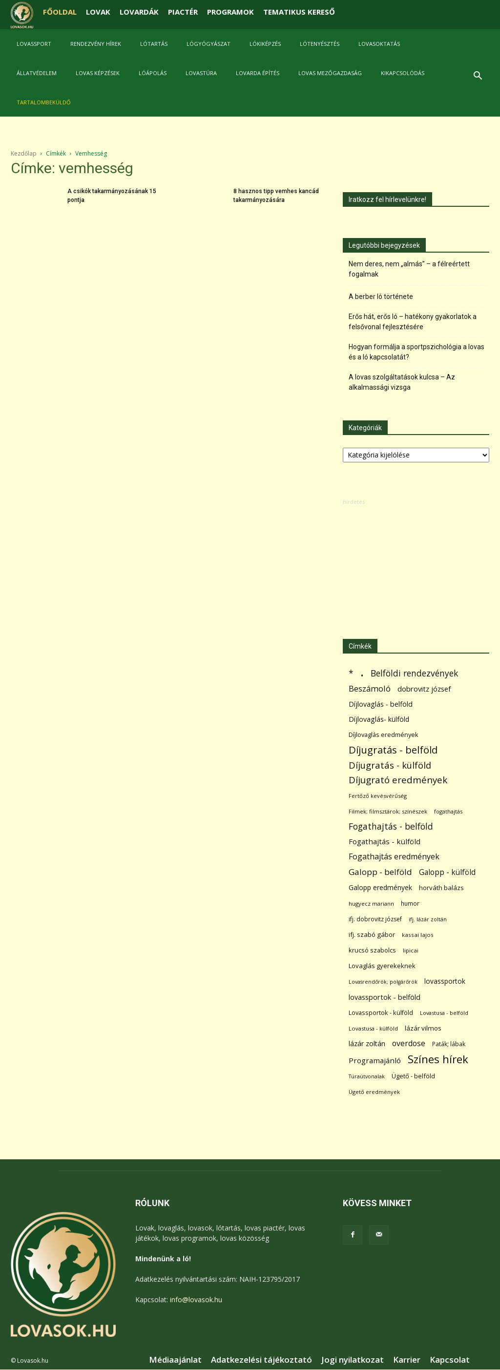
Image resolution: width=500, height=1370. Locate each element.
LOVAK (98, 12)
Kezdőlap (24, 153)
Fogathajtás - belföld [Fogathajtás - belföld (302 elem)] (391, 826)
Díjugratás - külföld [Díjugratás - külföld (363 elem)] (390, 765)
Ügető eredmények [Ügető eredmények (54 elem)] (374, 1091)
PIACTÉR (183, 12)
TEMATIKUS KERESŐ (299, 12)
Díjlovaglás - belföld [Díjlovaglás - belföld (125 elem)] (381, 704)
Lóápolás (153, 73)
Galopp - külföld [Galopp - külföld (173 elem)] (447, 872)
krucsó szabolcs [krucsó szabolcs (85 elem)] (372, 950)
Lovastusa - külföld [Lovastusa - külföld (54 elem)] (373, 1028)
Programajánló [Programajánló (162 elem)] (375, 1060)
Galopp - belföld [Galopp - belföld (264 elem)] (380, 872)
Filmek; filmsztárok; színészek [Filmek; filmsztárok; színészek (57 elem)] (388, 811)
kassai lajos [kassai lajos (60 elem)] (418, 934)
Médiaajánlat (175, 1359)
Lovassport (34, 43)
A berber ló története (381, 296)
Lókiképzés (265, 43)
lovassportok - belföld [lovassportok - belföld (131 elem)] (384, 997)
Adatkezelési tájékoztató (261, 1359)
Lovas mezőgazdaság (330, 73)
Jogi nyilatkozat (352, 1359)
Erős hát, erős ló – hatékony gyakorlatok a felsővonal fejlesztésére (413, 322)
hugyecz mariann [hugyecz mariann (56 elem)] (371, 903)
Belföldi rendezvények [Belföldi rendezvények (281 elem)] (414, 673)
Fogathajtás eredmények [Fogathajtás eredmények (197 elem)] (394, 857)
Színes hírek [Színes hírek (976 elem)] (438, 1059)
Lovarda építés (257, 73)
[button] (477, 76)
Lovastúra (201, 73)
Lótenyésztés (319, 43)
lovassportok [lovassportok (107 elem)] (444, 981)
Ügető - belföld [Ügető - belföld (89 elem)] (413, 1076)
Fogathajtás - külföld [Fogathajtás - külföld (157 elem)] (384, 841)
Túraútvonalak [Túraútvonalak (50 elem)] (367, 1076)
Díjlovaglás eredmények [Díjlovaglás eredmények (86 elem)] (383, 734)
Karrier (406, 1359)
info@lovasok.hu (196, 1299)
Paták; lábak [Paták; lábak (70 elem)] (448, 1044)
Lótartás (153, 43)
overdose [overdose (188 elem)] (408, 1043)
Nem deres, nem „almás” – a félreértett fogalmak (409, 269)
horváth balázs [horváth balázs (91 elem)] (441, 887)
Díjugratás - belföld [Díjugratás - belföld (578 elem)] (393, 750)
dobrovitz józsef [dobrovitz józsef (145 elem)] (424, 689)
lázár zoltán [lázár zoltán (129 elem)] (367, 1043)
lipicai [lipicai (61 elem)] (410, 950)
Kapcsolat (450, 1359)
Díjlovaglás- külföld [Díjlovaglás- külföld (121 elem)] (379, 719)
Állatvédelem (37, 73)
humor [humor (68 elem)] (410, 903)
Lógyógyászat (208, 43)
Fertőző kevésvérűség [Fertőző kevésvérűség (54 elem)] (378, 795)
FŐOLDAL (60, 12)
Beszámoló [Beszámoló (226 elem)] (370, 688)
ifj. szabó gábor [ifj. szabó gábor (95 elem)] (372, 934)
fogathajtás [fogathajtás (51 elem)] (448, 811)
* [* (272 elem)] (351, 673)
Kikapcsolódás (402, 73)
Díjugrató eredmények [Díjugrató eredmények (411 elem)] (398, 780)
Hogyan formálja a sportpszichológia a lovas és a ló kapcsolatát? (416, 352)
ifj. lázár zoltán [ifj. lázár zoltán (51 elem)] (428, 919)
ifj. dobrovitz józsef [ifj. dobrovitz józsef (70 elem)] (375, 919)
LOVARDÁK (139, 12)
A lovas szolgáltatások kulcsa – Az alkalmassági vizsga (402, 382)
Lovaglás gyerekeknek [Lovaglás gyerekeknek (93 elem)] (382, 965)
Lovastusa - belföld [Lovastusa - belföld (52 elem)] (444, 1012)
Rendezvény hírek (95, 43)
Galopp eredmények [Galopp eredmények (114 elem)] (380, 887)
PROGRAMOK (230, 12)
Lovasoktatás (379, 43)
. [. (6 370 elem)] (362, 671)
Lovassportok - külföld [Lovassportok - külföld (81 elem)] (381, 1013)
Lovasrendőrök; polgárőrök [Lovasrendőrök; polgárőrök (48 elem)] (383, 981)
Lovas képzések (98, 73)
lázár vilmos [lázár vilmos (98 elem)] (423, 1028)
